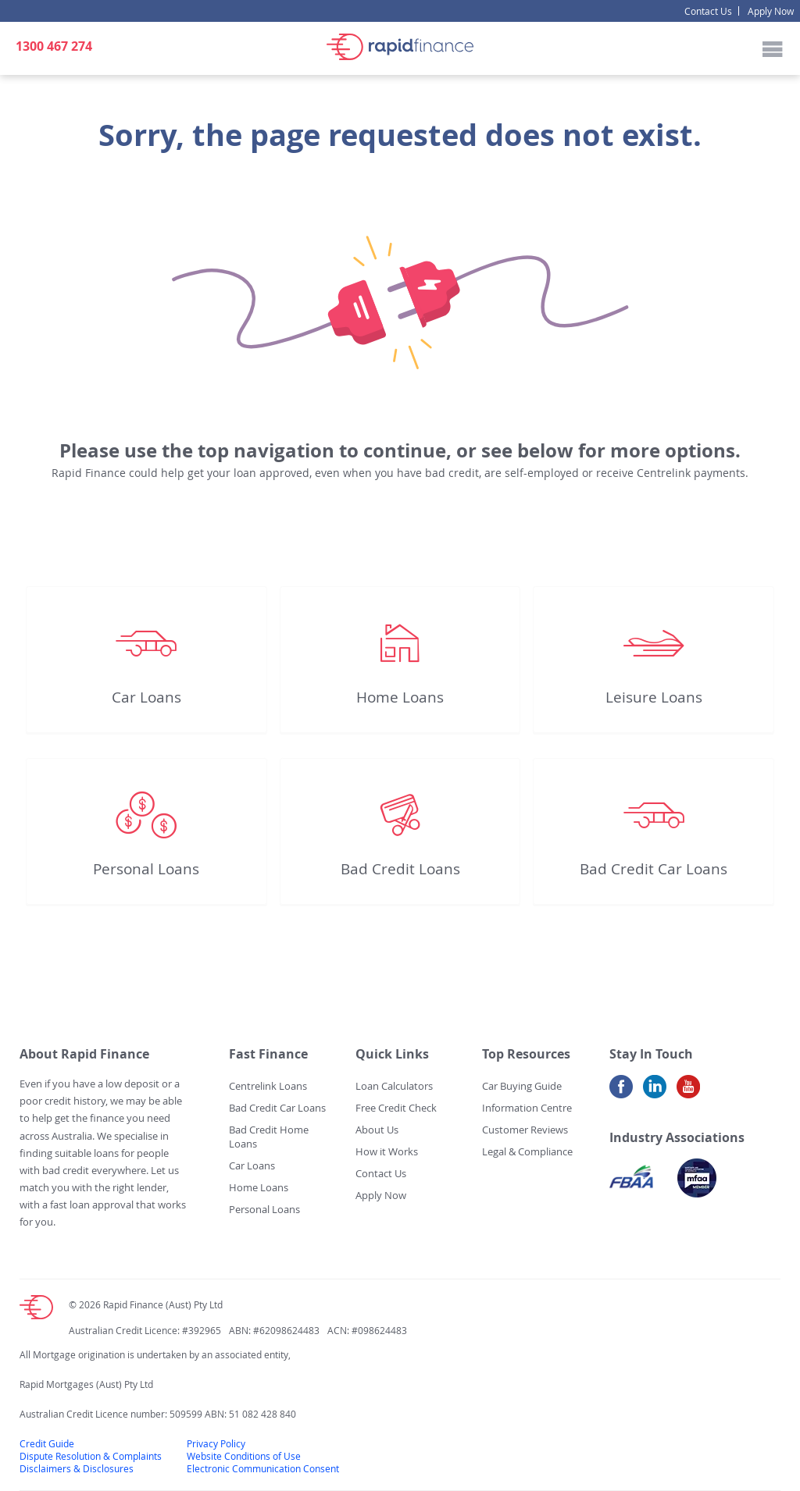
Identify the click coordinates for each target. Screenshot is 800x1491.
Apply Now (771, 11)
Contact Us (708, 11)
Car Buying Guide (522, 1086)
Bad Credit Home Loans (269, 1137)
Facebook (621, 1092)
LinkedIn (654, 1092)
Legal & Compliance (527, 1151)
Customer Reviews (525, 1130)
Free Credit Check (396, 1108)
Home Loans (400, 697)
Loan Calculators (394, 1086)
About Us (376, 1130)
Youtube (688, 1092)
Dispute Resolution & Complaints (91, 1456)
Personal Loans (146, 869)
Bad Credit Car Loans (653, 869)
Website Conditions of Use (244, 1456)
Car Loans (146, 697)
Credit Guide (47, 1443)
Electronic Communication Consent (263, 1468)
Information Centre (527, 1108)
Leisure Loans (653, 697)
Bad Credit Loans (400, 869)
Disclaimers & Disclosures (77, 1468)
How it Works (386, 1151)
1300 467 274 (54, 46)
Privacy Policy (216, 1443)
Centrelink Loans (268, 1086)
